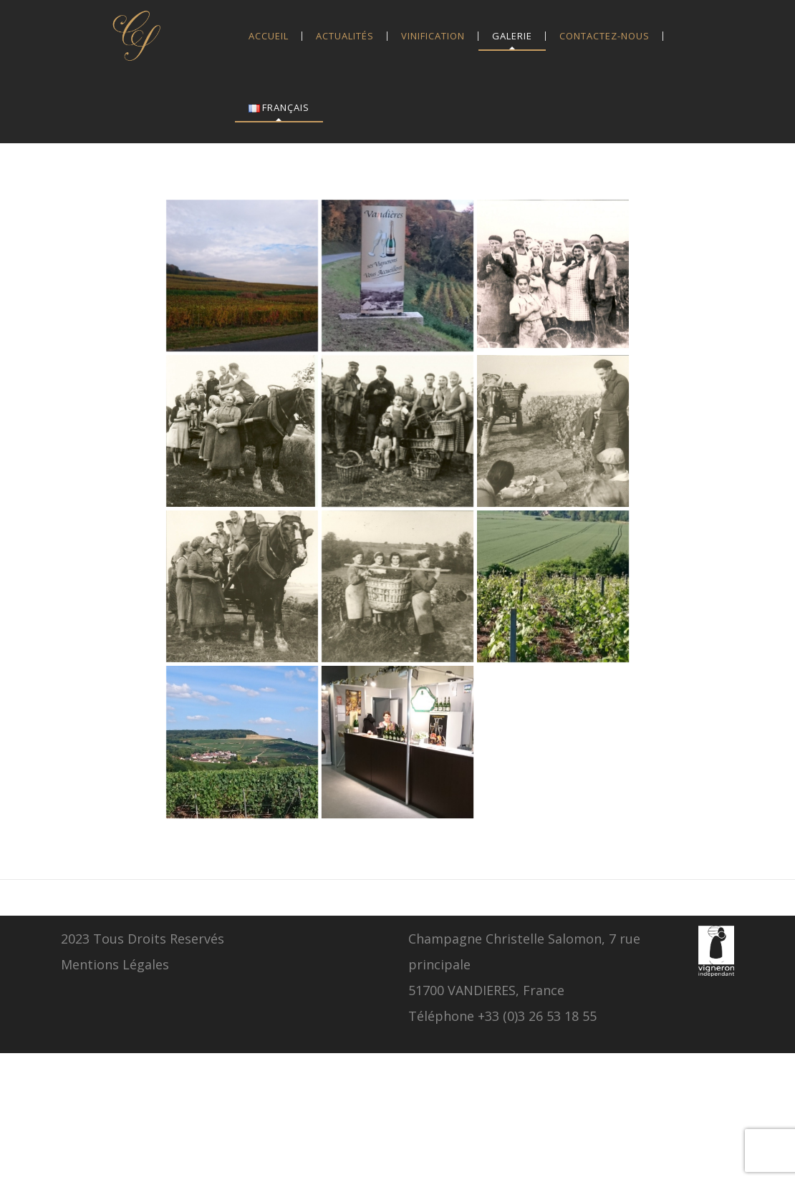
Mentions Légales (115, 964)
